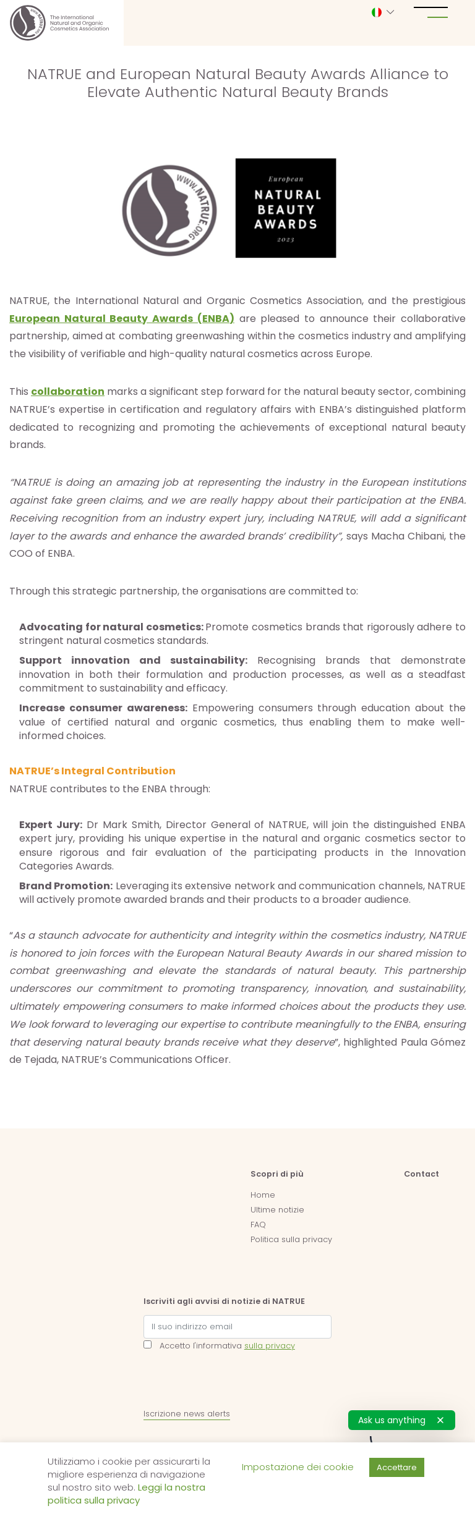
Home (262, 1195)
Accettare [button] (397, 1467)
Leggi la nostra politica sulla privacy (126, 1494)
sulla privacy (269, 1345)
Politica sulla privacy (291, 1239)
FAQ (258, 1224)
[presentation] (237, 1382)
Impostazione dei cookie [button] (298, 1466)
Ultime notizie (277, 1209)
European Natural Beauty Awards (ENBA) (121, 318)
